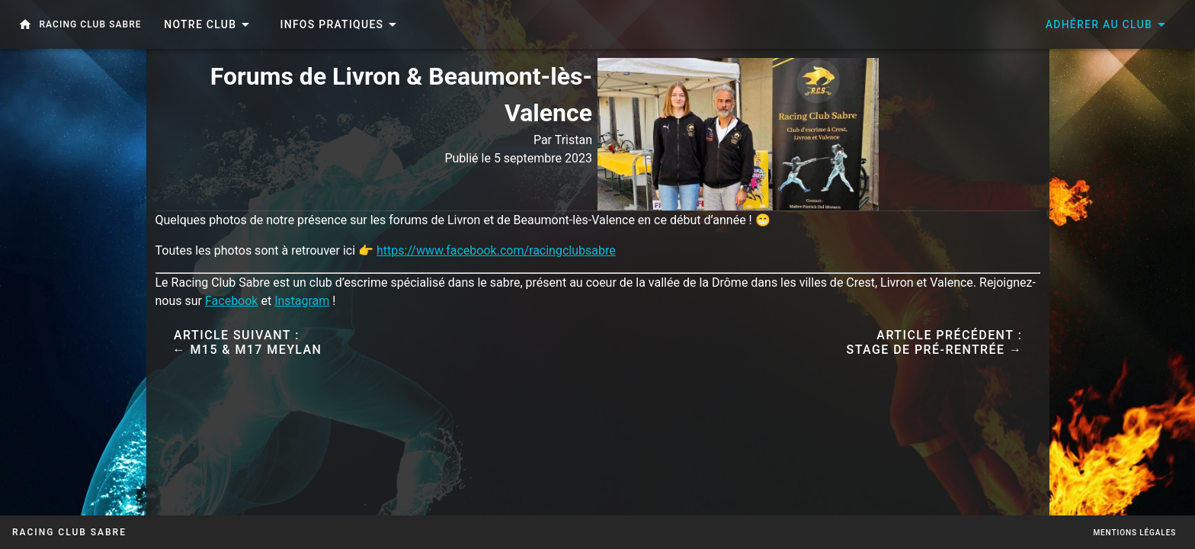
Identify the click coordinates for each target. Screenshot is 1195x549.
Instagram (301, 301)
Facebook (231, 301)
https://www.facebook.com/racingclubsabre (496, 250)
